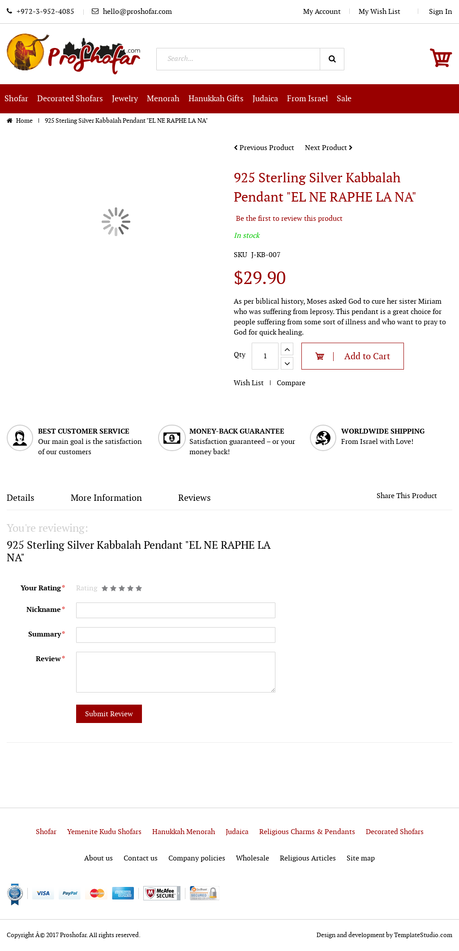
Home (25, 121)
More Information (106, 498)
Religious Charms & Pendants (307, 832)
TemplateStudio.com (423, 935)
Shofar (46, 832)
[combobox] (250, 59)
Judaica (237, 832)
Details (20, 498)
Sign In (440, 12)
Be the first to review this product (289, 219)
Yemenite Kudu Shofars (104, 832)
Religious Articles (308, 858)
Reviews (194, 498)
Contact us (141, 858)
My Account (322, 12)
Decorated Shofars (395, 832)
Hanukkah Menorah (183, 832)
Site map (361, 858)
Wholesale (252, 858)
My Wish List (384, 12)
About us (98, 858)
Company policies (196, 858)
